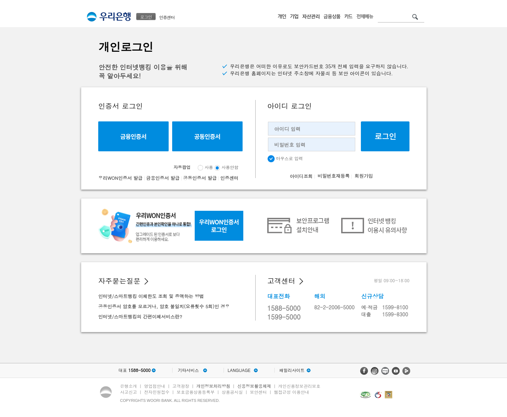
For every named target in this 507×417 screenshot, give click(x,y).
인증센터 (167, 17)
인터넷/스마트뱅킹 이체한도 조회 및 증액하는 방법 (151, 296)
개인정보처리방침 (213, 386)
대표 (134, 370)
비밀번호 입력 (290, 144)
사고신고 (128, 392)
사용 (209, 167)
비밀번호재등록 (334, 175)
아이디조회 (301, 176)
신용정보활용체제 (254, 386)
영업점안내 (154, 386)
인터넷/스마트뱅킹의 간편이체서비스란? (140, 316)
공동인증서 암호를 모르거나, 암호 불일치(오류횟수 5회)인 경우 (164, 306)
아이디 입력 (287, 128)
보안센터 (258, 392)
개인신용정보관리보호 (299, 386)
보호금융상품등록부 (195, 392)
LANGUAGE (238, 370)
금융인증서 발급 (163, 178)
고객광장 (180, 386)
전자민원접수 (156, 392)
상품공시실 (232, 392)
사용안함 (229, 167)
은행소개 (128, 386)
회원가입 (364, 175)
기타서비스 (188, 370)
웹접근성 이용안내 (291, 392)
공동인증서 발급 (200, 178)
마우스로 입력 (285, 158)
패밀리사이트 (292, 370)
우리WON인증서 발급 (120, 178)
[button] (146, 281)
